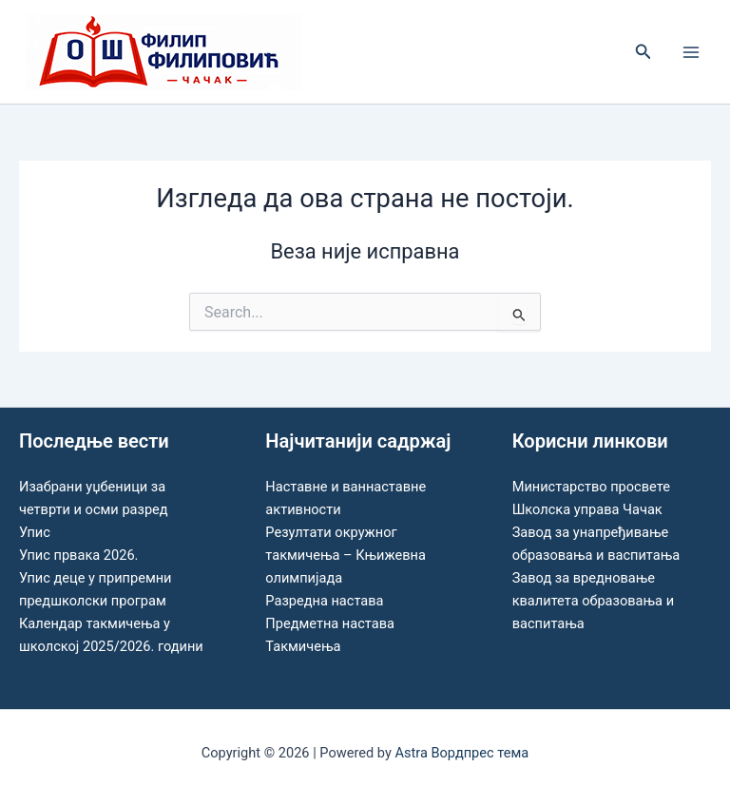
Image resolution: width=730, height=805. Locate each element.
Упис (34, 532)
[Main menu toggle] (691, 52)
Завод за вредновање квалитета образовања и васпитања (593, 600)
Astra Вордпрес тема (461, 752)
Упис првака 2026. (78, 555)
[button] (643, 52)
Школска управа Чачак (587, 509)
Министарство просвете (591, 486)
